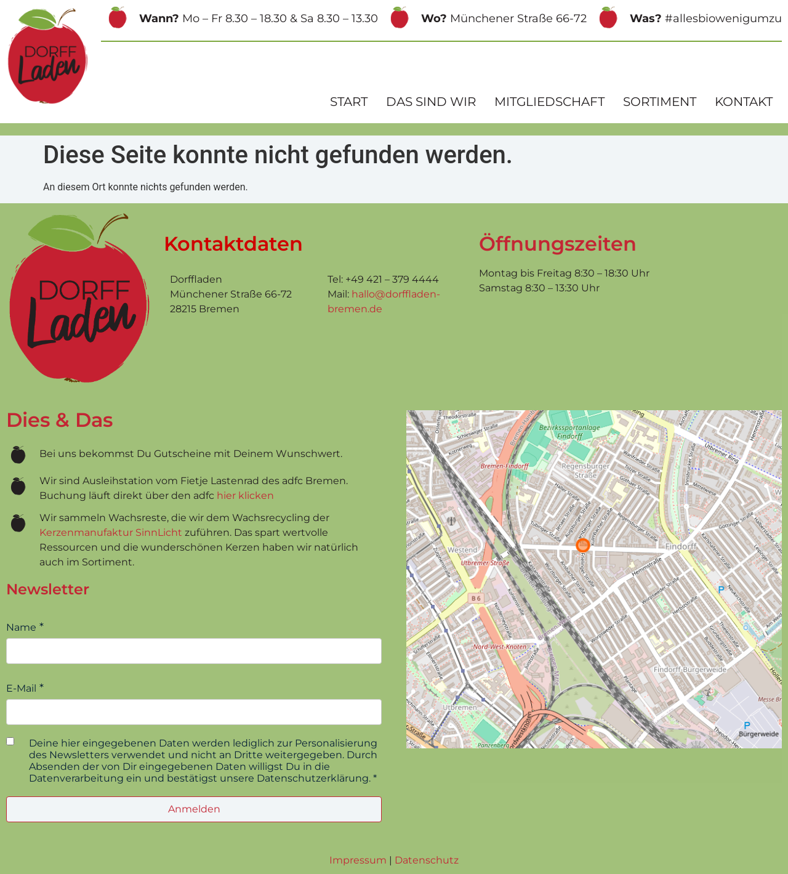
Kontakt (744, 101)
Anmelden (194, 809)
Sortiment (659, 101)
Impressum (358, 860)
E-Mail (21, 688)
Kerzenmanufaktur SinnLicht (110, 532)
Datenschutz (427, 860)
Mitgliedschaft (549, 101)
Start (349, 101)
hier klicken (245, 495)
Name (21, 627)
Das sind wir (431, 101)
